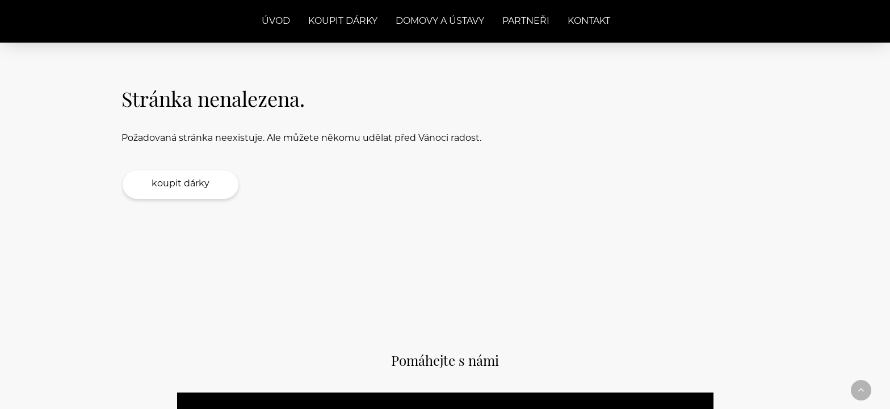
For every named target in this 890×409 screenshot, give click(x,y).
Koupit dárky (342, 21)
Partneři (525, 21)
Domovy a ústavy (440, 21)
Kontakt (589, 21)
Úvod (276, 21)
